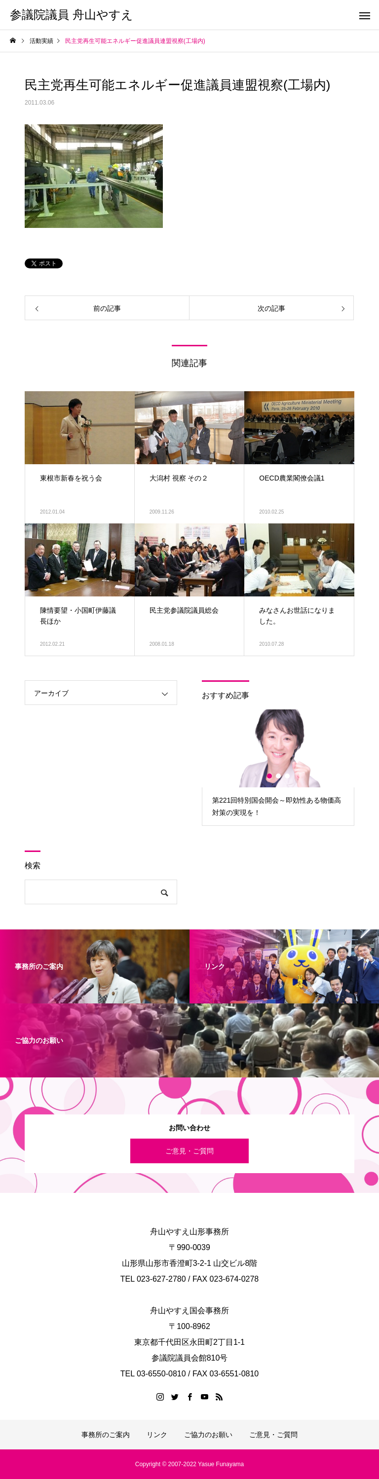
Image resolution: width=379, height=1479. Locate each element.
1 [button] (270, 776)
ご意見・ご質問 (189, 1151)
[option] (278, 767)
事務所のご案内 (105, 1435)
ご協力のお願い (208, 1435)
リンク (157, 1435)
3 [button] (288, 776)
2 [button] (279, 776)
